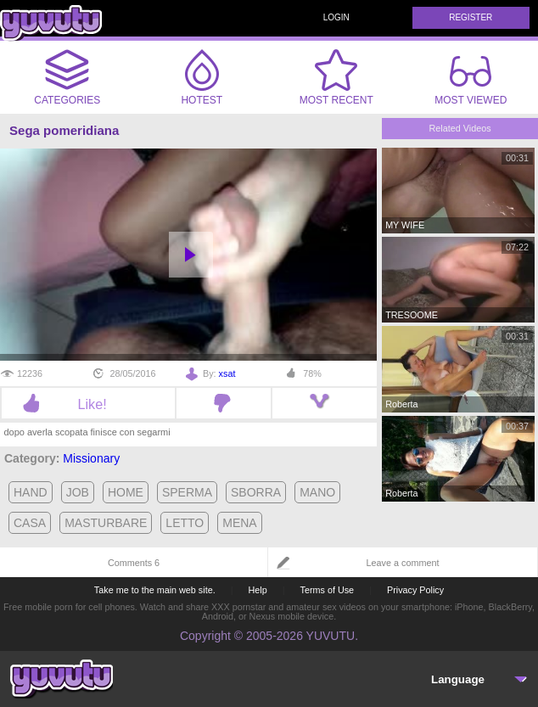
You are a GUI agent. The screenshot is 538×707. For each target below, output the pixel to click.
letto (184, 523)
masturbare (105, 523)
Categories (67, 77)
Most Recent (336, 77)
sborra (256, 492)
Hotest (202, 77)
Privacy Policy (415, 590)
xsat (227, 373)
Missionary (91, 458)
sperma (187, 492)
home (125, 492)
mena (239, 523)
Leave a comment (403, 563)
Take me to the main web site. (155, 590)
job (77, 492)
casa (30, 523)
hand (31, 492)
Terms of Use (327, 590)
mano (317, 492)
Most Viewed (470, 80)
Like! (88, 404)
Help (257, 590)
